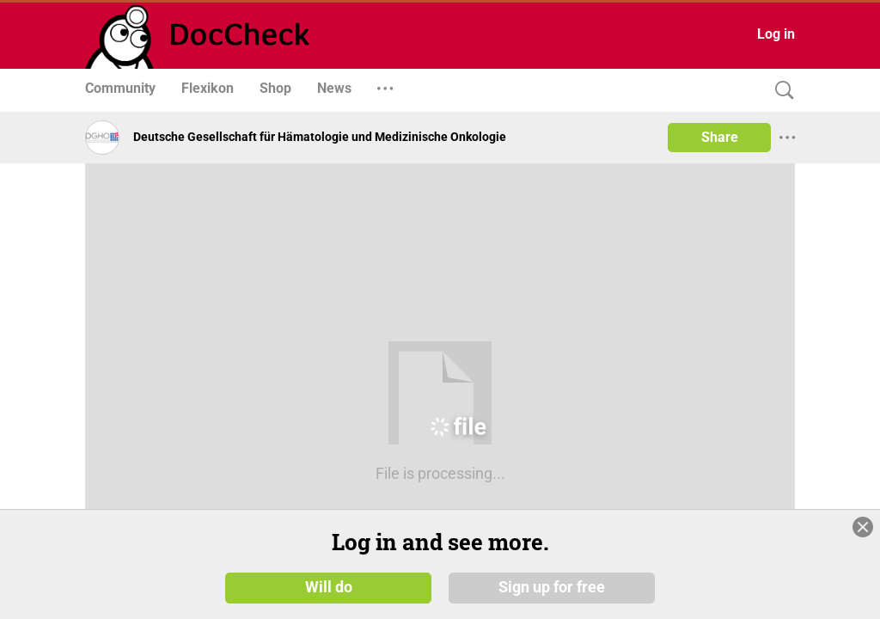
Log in (776, 34)
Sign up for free (551, 586)
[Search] (780, 91)
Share (719, 137)
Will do (328, 586)
